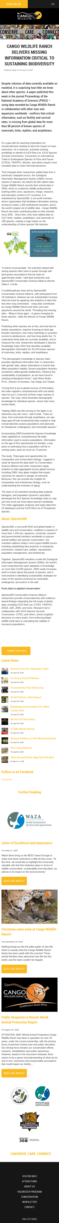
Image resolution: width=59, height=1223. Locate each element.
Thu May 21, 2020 (9, 851)
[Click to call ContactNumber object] (45, 4)
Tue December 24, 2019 (12, 942)
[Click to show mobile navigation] (54, 4)
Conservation (29, 1196)
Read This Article (14, 881)
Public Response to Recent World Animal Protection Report (24, 1019)
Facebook (6, 779)
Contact (30, 1207)
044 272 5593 (29, 1219)
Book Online (14, 4)
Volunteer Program (29, 1191)
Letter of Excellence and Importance (26, 842)
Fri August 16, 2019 (10, 1030)
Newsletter (29, 1202)
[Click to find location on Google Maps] (37, 4)
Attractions (29, 1181)
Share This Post (17, 651)
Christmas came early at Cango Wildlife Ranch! (28, 931)
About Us (29, 1186)
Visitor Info (29, 1176)
